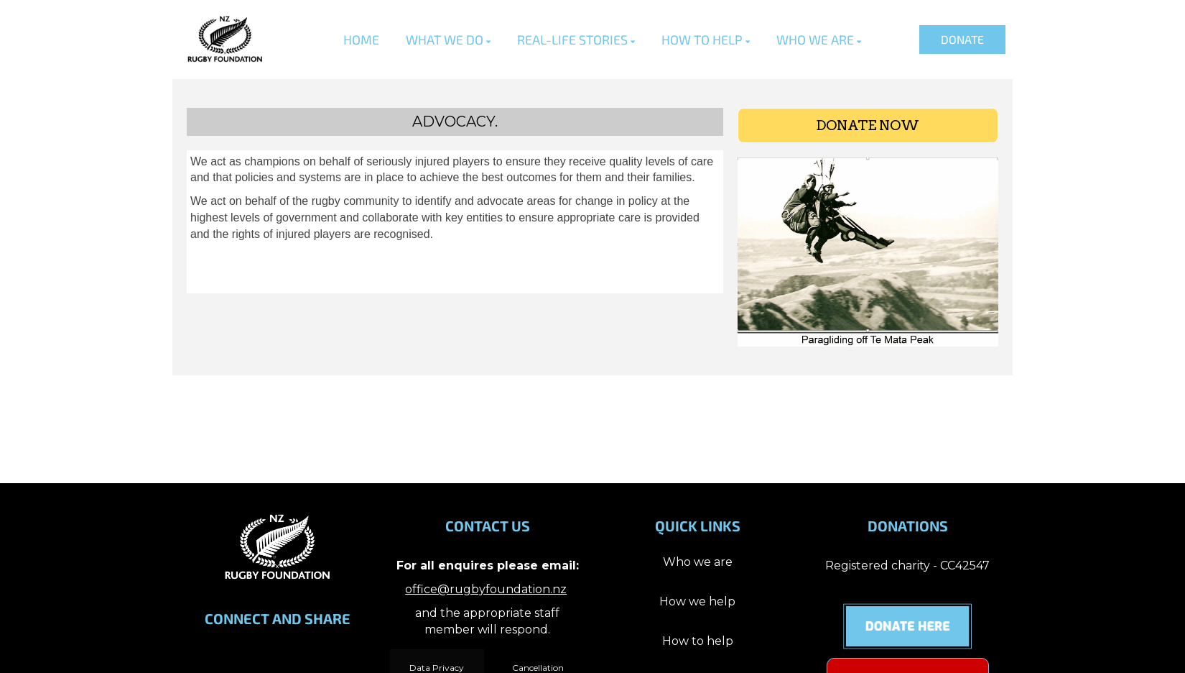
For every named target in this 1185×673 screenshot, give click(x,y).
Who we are (698, 562)
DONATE (962, 39)
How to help (697, 641)
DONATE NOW (867, 125)
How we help (697, 601)
